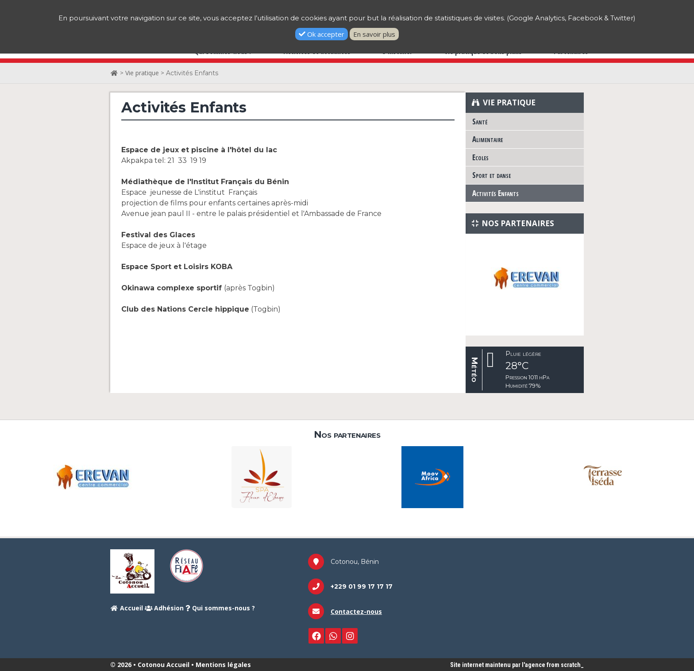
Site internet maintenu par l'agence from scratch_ (517, 664)
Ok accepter (321, 34)
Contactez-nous (356, 611)
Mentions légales (223, 664)
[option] (524, 278)
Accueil (126, 608)
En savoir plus (374, 34)
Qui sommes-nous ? (220, 608)
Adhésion (164, 608)
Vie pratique (142, 73)
